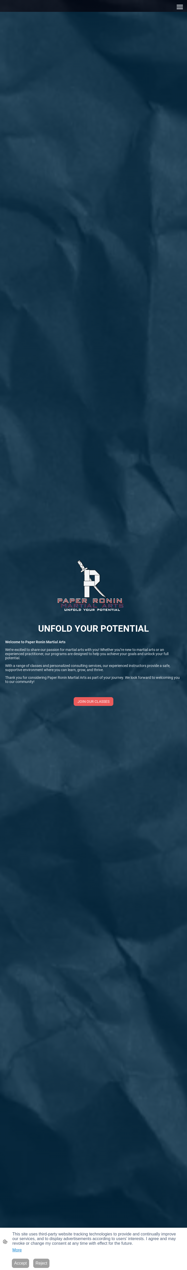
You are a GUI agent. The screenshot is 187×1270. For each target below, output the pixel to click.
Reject (41, 1263)
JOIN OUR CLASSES (93, 701)
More (17, 1250)
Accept (20, 1263)
